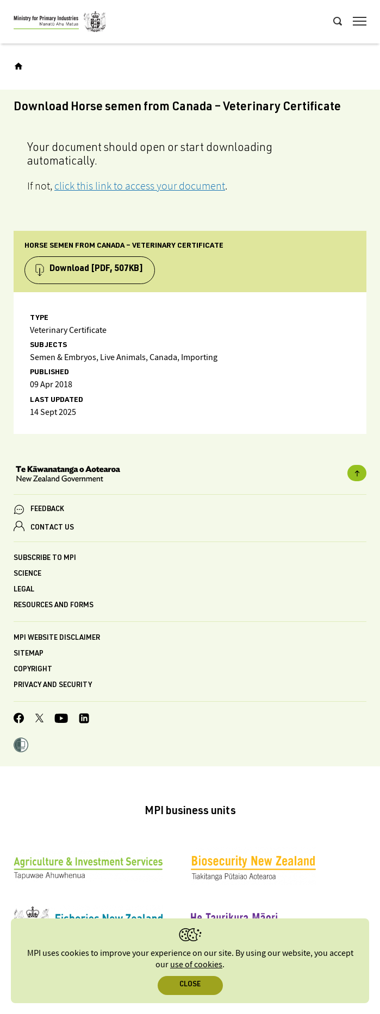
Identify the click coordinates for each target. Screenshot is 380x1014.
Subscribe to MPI (45, 558)
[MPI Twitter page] (39, 720)
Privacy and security (53, 685)
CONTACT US (52, 528)
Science (27, 574)
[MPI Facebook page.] (19, 720)
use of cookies (196, 965)
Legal (24, 590)
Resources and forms (54, 605)
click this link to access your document (139, 185)
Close (190, 984)
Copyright (33, 669)
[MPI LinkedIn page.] (84, 720)
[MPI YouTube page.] (61, 720)
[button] (21, 746)
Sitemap (28, 654)
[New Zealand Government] (190, 475)
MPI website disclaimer (57, 638)
